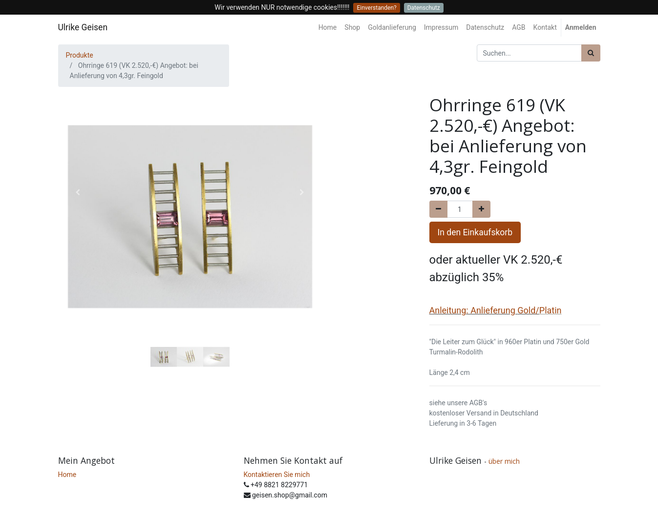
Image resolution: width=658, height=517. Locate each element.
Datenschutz (423, 7)
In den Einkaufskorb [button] (475, 232)
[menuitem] (328, 28)
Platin (550, 310)
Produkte (79, 55)
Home (67, 474)
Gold (526, 310)
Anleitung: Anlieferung (472, 310)
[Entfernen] (438, 209)
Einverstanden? (376, 7)
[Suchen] (590, 53)
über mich (505, 461)
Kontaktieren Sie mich (277, 474)
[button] (78, 192)
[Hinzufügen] (481, 209)
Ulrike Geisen (83, 27)
